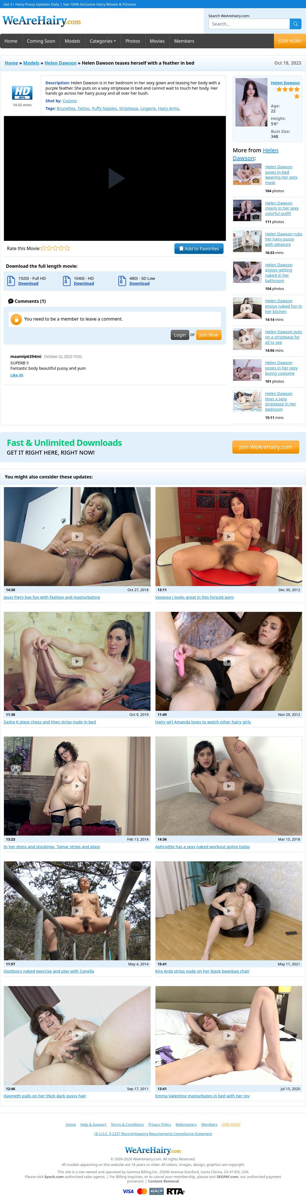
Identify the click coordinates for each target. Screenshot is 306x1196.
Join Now (208, 335)
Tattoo (84, 108)
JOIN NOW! (290, 41)
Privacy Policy (159, 1124)
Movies (157, 41)
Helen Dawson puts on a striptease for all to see (283, 337)
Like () (16, 375)
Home (10, 41)
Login (180, 335)
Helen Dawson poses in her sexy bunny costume (281, 368)
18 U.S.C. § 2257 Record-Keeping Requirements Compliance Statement (153, 1133)
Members (184, 41)
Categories (101, 41)
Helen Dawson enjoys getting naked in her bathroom (279, 272)
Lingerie (148, 108)
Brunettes (66, 108)
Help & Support (93, 1124)
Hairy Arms (168, 108)
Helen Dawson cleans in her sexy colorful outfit (282, 208)
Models (72, 41)
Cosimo (70, 100)
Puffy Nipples (104, 108)
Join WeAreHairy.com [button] (265, 447)
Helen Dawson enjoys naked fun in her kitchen (283, 306)
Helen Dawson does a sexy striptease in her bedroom (280, 401)
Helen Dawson (60, 63)
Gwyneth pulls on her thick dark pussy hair (45, 1096)
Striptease (128, 108)
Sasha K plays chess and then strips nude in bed (50, 722)
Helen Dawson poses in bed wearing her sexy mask (281, 174)
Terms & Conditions (127, 1124)
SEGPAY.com (227, 1176)
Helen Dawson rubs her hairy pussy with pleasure (283, 239)
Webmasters (186, 1124)
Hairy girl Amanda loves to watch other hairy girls (203, 722)
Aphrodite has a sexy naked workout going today (202, 846)
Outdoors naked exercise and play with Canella (49, 971)
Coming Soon (41, 41)
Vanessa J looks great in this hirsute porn (194, 597)
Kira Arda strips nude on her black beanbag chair (202, 971)
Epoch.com (54, 1176)
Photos (132, 41)
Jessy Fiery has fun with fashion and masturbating (52, 597)
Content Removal (163, 1181)
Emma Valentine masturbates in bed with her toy (202, 1096)
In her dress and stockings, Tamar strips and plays (52, 846)
